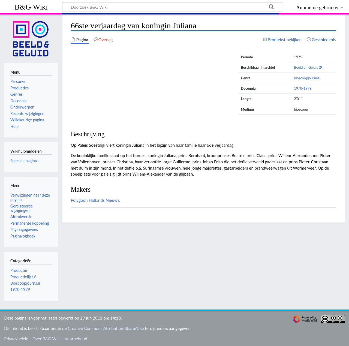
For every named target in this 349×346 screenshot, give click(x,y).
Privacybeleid (16, 338)
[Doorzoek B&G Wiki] (172, 6)
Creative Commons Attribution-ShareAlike (106, 328)
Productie (18, 270)
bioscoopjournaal (307, 78)
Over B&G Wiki (46, 338)
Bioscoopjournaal (25, 283)
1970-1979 (303, 88)
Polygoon (79, 200)
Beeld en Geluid (306, 67)
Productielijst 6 (23, 277)
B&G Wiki (31, 7)
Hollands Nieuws (104, 200)
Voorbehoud (76, 338)
